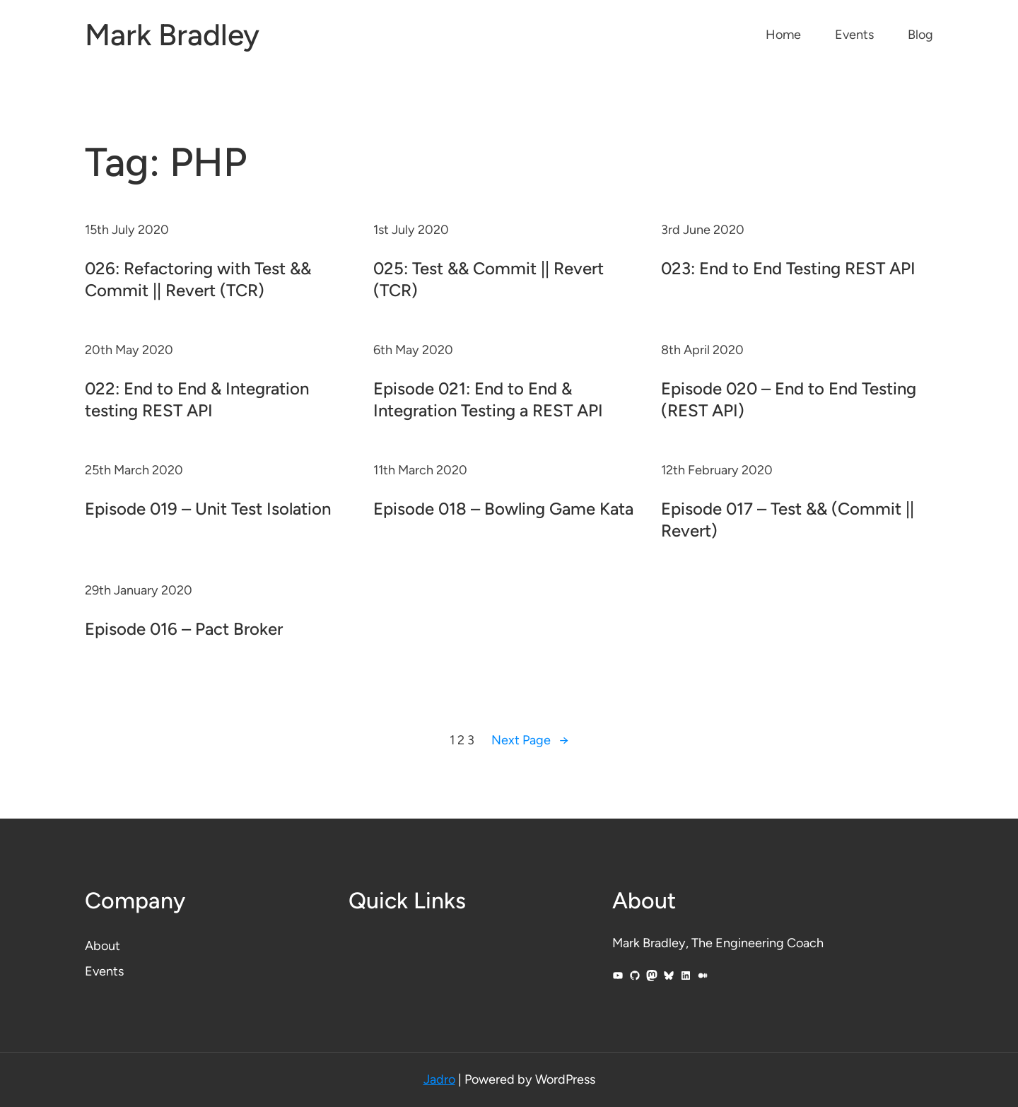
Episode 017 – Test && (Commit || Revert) (787, 519)
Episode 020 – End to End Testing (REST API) (788, 399)
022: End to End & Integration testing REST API (197, 399)
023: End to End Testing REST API (788, 268)
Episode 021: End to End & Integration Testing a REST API (488, 399)
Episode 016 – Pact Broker (184, 629)
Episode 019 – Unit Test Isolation (208, 508)
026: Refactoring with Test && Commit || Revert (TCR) (198, 279)
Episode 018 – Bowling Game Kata (503, 508)
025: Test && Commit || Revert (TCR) (488, 279)
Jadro (439, 1079)
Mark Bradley (172, 35)
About (102, 946)
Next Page (529, 740)
